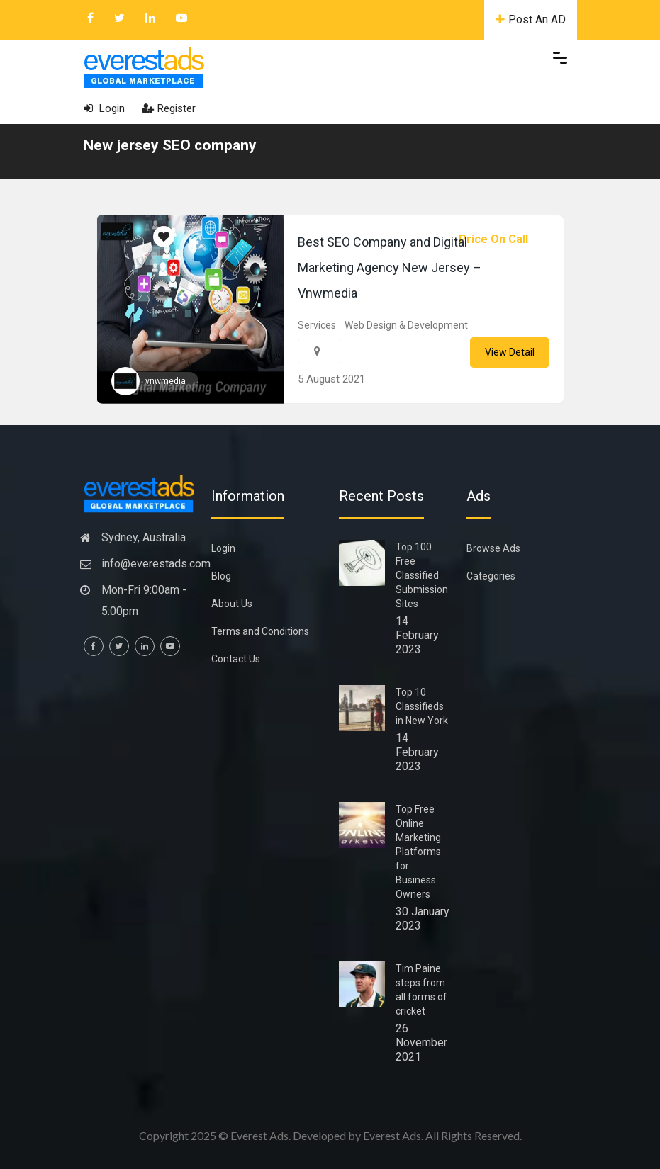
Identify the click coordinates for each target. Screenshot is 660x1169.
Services (317, 325)
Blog (221, 576)
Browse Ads (493, 548)
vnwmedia (165, 381)
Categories (490, 576)
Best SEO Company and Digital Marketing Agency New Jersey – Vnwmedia (389, 267)
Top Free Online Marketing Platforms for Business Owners (418, 851)
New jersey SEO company (170, 145)
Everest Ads (392, 1135)
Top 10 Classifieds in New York (422, 706)
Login (104, 108)
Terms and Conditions (260, 631)
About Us (231, 603)
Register (169, 108)
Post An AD (531, 19)
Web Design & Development (406, 325)
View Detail (510, 352)
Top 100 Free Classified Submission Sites (422, 575)
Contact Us (235, 659)
